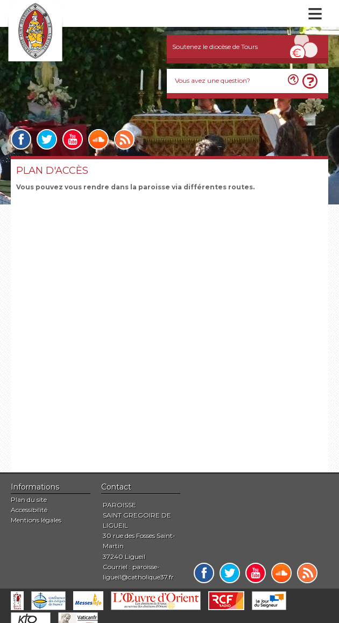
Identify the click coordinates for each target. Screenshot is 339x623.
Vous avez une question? (212, 80)
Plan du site (29, 499)
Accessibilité (29, 510)
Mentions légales (36, 520)
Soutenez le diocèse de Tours (215, 47)
